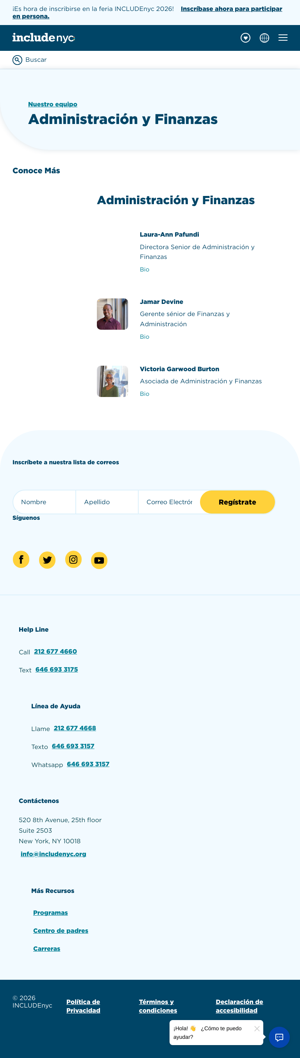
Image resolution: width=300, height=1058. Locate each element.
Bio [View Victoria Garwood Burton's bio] (144, 393)
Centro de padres (60, 930)
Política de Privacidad (83, 1006)
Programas (50, 912)
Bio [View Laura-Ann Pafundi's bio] (144, 269)
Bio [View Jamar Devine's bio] (144, 336)
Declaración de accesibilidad (239, 1006)
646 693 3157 (73, 746)
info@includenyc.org (53, 854)
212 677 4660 (55, 651)
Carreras (46, 948)
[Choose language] (264, 38)
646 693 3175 (57, 669)
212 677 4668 (75, 728)
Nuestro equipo (52, 104)
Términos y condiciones (158, 1006)
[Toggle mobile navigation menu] (283, 37)
